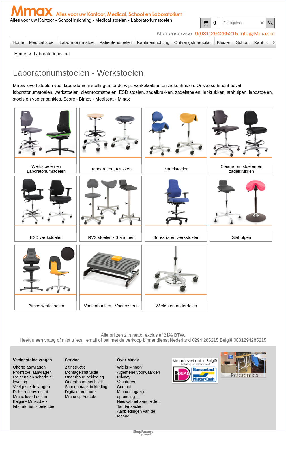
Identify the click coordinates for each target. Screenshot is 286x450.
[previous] (267, 42)
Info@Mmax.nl (257, 33)
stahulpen (236, 92)
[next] (273, 42)
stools (19, 99)
